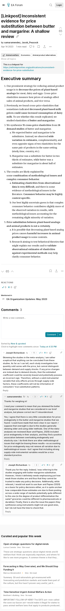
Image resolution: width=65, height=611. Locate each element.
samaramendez (12, 42)
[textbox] (32, 323)
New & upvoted (18, 343)
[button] (4, 287)
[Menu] (3, 5)
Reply (5, 390)
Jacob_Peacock (30, 42)
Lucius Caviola (9, 547)
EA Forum (15, 5)
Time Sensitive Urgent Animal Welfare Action (27, 592)
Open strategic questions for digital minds (26, 544)
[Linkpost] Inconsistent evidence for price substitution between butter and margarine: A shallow (28, 26)
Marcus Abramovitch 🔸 (13, 573)
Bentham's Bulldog (11, 595)
